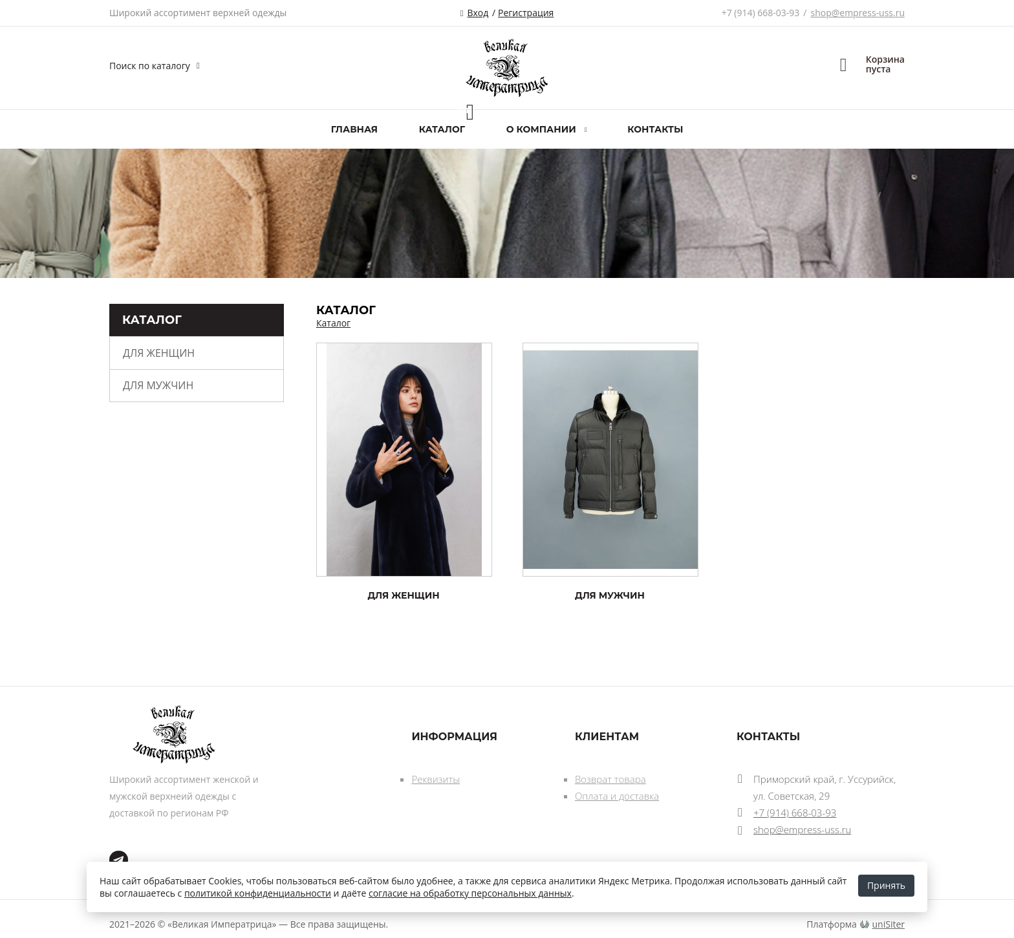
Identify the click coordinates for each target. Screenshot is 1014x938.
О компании (541, 129)
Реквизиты (435, 779)
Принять (886, 885)
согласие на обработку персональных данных (470, 893)
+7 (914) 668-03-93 (761, 12)
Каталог (442, 129)
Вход (477, 12)
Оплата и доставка (617, 795)
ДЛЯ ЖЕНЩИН (159, 353)
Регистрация (526, 12)
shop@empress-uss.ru (857, 12)
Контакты (655, 129)
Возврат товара (610, 779)
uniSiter (888, 924)
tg (118, 860)
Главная (354, 129)
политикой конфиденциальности (257, 893)
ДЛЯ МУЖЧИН (158, 385)
